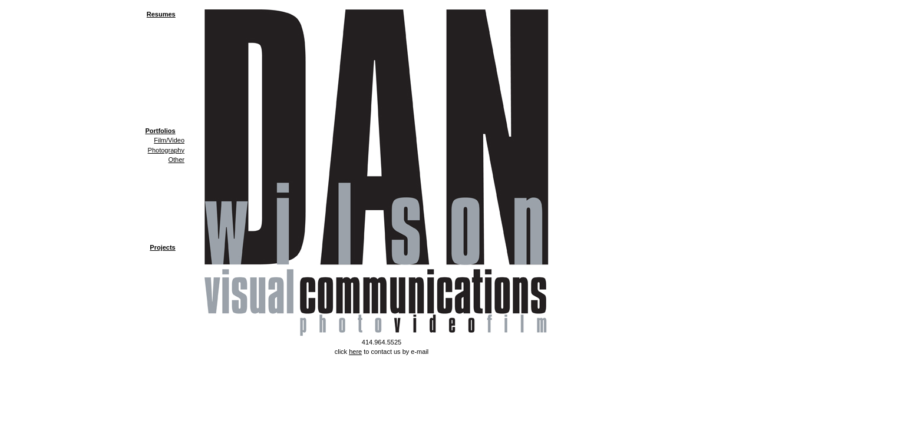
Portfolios (160, 130)
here (355, 351)
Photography (166, 150)
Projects (162, 247)
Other (176, 159)
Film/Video (169, 140)
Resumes (161, 14)
